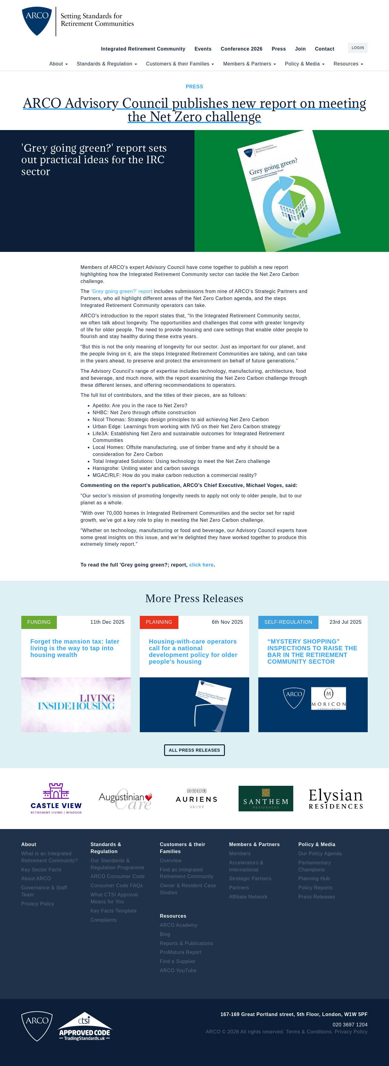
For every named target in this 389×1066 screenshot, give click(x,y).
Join (300, 48)
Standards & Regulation (107, 63)
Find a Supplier (177, 961)
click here (201, 564)
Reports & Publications (186, 943)
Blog (165, 934)
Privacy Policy (37, 903)
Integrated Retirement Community (143, 48)
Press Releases (316, 896)
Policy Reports (315, 887)
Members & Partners (249, 63)
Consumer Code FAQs (117, 885)
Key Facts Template (114, 910)
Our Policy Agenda (320, 853)
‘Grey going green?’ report (122, 291)
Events (203, 48)
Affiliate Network (248, 896)
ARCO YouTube (178, 970)
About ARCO (36, 878)
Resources (348, 63)
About (58, 63)
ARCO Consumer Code (118, 876)
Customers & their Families (180, 63)
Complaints (104, 920)
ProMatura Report (180, 952)
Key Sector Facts (41, 869)
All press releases (194, 750)
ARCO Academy (179, 925)
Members (240, 853)
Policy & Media (305, 63)
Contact (324, 48)
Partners (239, 887)
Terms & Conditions (309, 1031)
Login (358, 48)
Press (279, 48)
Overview (171, 860)
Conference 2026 (242, 48)
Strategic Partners (250, 878)
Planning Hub (314, 878)
